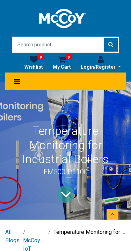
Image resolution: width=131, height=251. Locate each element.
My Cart (62, 62)
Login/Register (101, 62)
